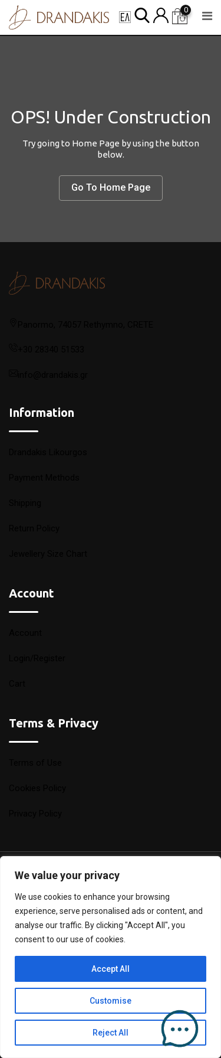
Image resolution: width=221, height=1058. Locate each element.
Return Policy (34, 528)
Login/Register (37, 658)
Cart (17, 683)
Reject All (110, 1032)
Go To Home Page (110, 187)
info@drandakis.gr (53, 375)
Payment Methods (44, 477)
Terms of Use (35, 762)
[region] (110, 957)
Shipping (25, 503)
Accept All (110, 969)
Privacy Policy (35, 813)
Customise (110, 1000)
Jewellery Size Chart (48, 553)
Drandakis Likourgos (48, 452)
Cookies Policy (37, 788)
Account (25, 633)
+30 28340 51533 (51, 349)
